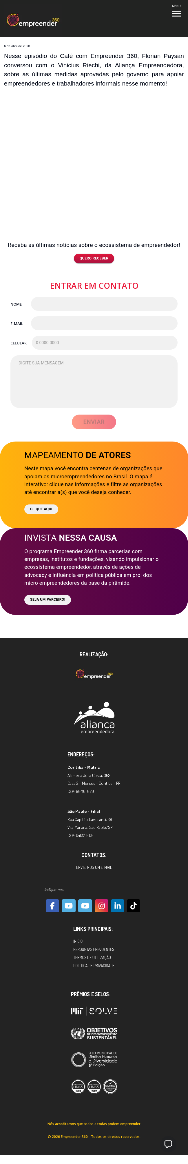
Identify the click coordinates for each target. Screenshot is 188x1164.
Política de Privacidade (94, 965)
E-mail (16, 323)
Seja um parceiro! (47, 599)
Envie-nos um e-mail (94, 867)
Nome (16, 304)
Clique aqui (41, 509)
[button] (168, 1144)
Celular (18, 343)
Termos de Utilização (92, 957)
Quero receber (94, 258)
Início (78, 941)
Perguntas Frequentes (93, 949)
